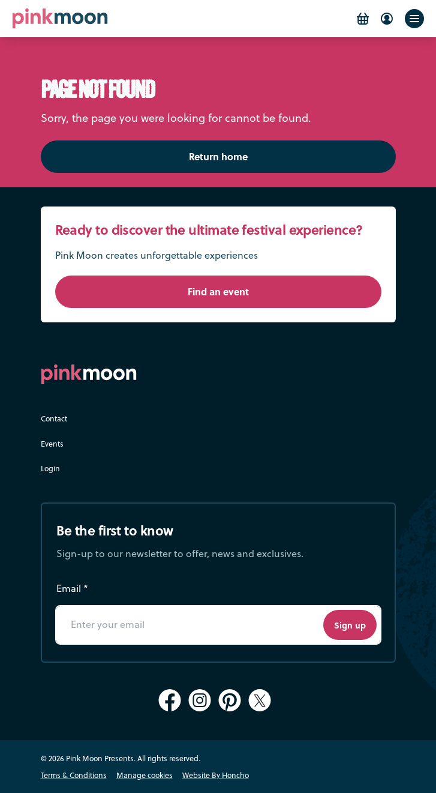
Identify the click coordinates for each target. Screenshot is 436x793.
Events (52, 443)
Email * (72, 588)
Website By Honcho (215, 775)
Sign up (350, 625)
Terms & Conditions (74, 775)
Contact (54, 418)
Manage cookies (144, 775)
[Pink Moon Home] (60, 18)
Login (50, 468)
